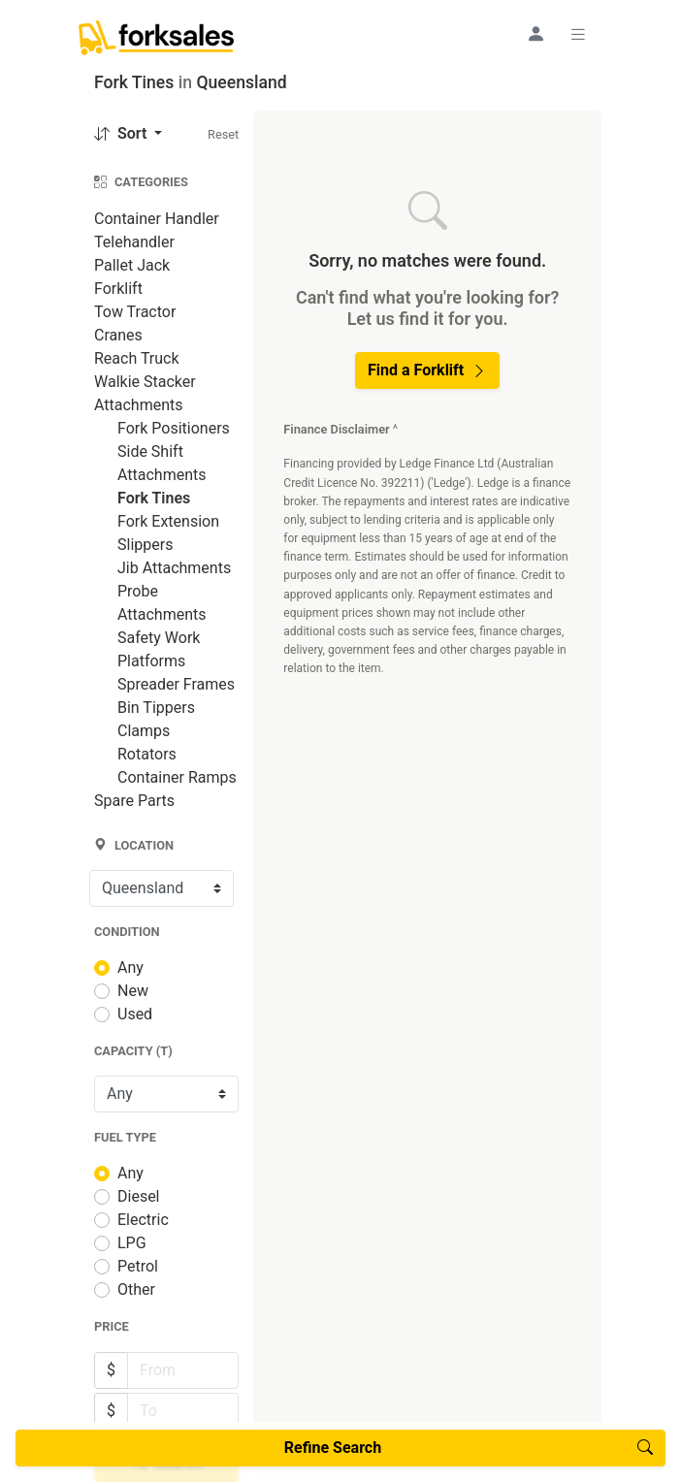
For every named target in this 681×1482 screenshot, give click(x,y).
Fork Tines (153, 498)
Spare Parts (134, 800)
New (132, 991)
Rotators (147, 754)
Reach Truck (136, 358)
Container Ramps (177, 777)
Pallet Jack (132, 265)
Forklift (118, 288)
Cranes (118, 335)
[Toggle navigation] (581, 34)
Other (136, 1289)
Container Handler (156, 218)
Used (134, 1014)
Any (130, 967)
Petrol (137, 1266)
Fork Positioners (173, 428)
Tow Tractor (135, 312)
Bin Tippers (156, 707)
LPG (131, 1243)
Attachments (138, 405)
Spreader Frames (176, 684)
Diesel (138, 1196)
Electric (143, 1219)
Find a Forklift (427, 370)
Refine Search (468, 1448)
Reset (223, 134)
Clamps (143, 731)
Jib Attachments (174, 568)
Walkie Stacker (145, 381)
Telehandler (134, 242)
